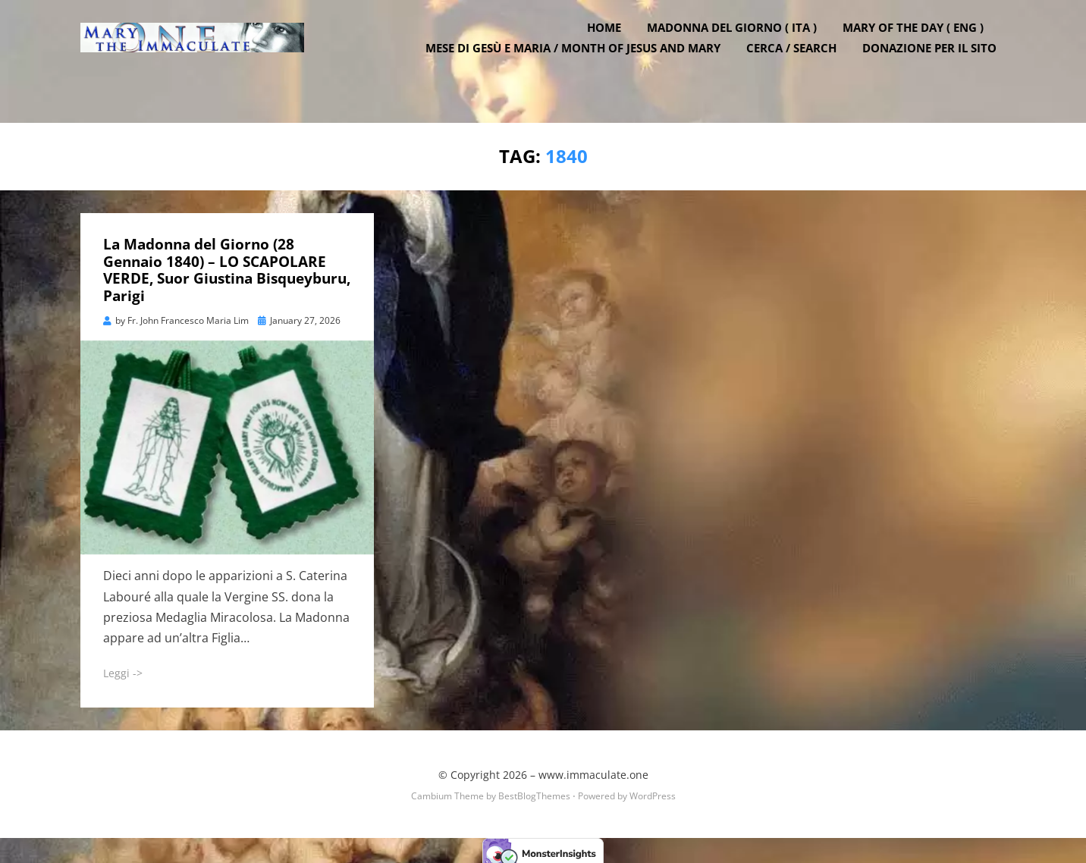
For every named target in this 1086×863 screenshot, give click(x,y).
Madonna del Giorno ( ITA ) (741, 47)
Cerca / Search (800, 68)
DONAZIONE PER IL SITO (938, 68)
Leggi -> (123, 668)
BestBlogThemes (534, 790)
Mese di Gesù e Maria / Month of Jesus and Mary (582, 68)
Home (613, 47)
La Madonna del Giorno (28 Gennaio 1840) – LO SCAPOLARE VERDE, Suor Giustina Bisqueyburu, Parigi (226, 264)
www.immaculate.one (593, 769)
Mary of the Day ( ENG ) (922, 47)
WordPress (652, 790)
